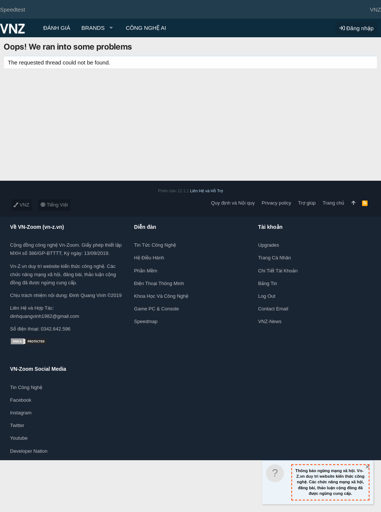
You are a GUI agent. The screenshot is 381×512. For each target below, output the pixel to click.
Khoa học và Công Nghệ (161, 296)
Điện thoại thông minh (159, 283)
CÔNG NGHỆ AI (146, 28)
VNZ (21, 205)
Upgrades (268, 245)
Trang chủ (333, 203)
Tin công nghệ (26, 387)
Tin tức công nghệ (155, 245)
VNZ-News (270, 321)
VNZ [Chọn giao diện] (375, 9)
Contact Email (273, 309)
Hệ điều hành (149, 257)
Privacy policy (276, 203)
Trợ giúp (307, 203)
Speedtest (12, 9)
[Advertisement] (190, 128)
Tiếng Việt (54, 205)
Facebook (20, 400)
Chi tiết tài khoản (278, 271)
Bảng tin (267, 283)
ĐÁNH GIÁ (56, 28)
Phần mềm (145, 271)
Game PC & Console (156, 309)
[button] (98, 28)
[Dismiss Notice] (367, 467)
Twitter (17, 425)
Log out (266, 296)
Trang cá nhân (274, 257)
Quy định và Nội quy (233, 203)
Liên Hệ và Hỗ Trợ (206, 191)
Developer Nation (28, 451)
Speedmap (145, 321)
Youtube (19, 438)
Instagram (21, 412)
